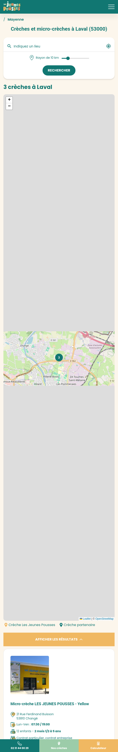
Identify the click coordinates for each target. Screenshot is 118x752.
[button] (59, 357)
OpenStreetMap (104, 618)
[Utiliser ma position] (108, 46)
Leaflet (85, 618)
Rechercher (59, 70)
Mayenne (16, 19)
